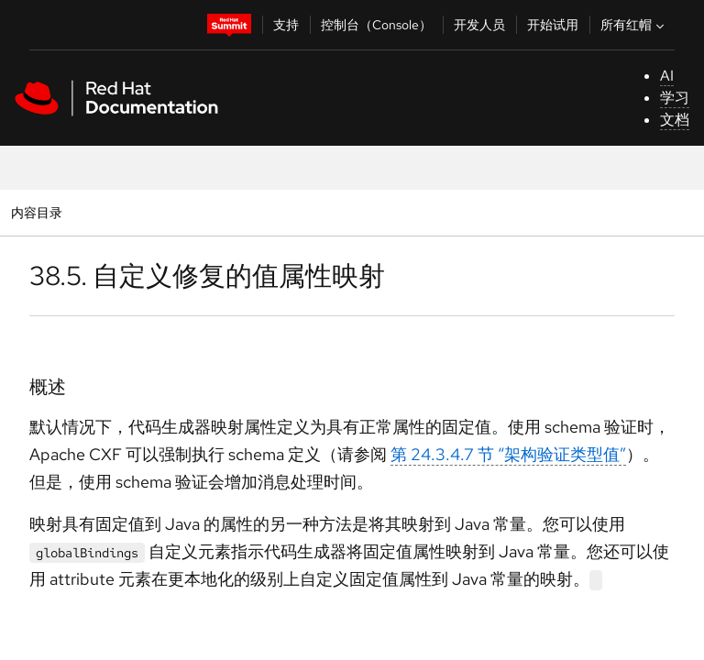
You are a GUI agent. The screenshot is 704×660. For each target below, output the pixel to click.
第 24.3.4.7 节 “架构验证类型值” (508, 454)
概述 (47, 387)
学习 (674, 97)
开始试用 (552, 24)
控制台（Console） (376, 24)
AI (667, 75)
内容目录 (36, 212)
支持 (286, 24)
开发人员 (479, 24)
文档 (674, 119)
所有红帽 (634, 24)
